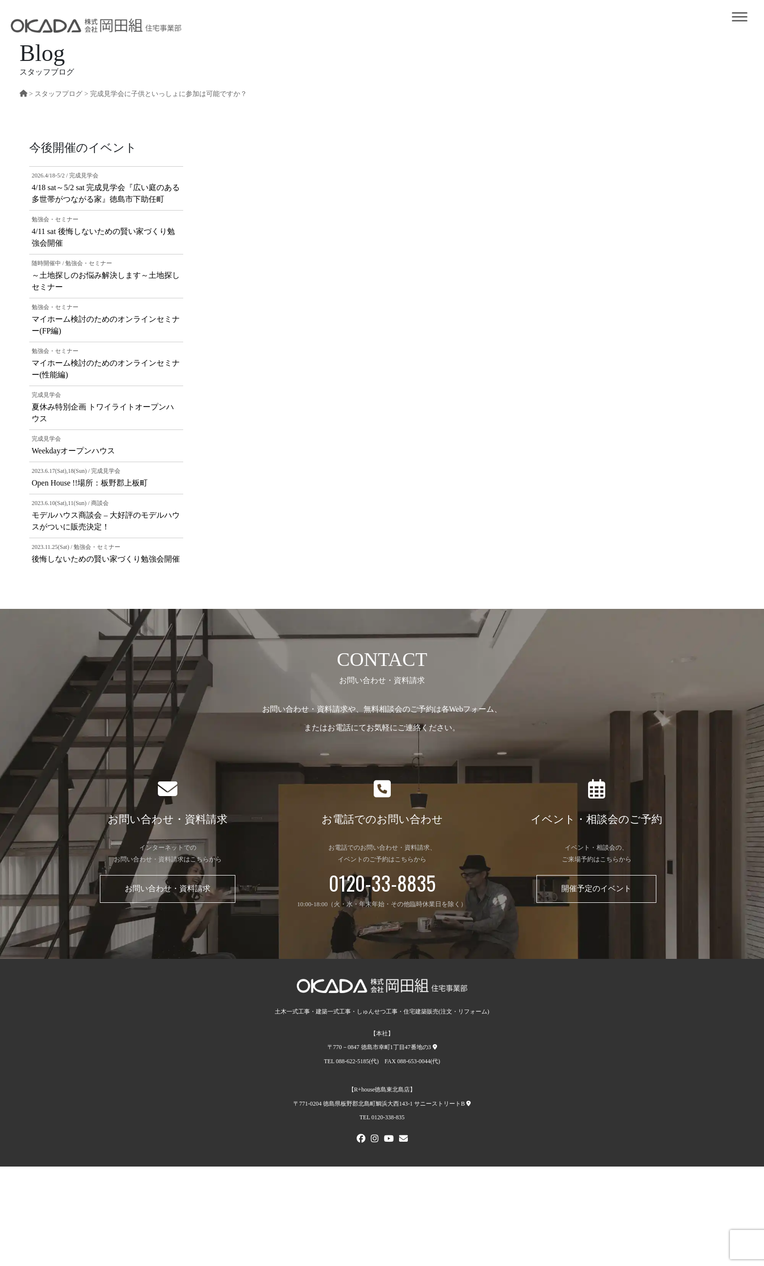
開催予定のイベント (596, 888)
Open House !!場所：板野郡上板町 (90, 483)
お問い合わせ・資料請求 (167, 888)
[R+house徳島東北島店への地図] (468, 1103)
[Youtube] (389, 1139)
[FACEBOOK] (361, 1139)
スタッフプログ (58, 93)
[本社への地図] (435, 1047)
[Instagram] (375, 1139)
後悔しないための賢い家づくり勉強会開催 (106, 559)
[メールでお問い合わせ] (403, 1139)
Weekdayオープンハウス (73, 451)
